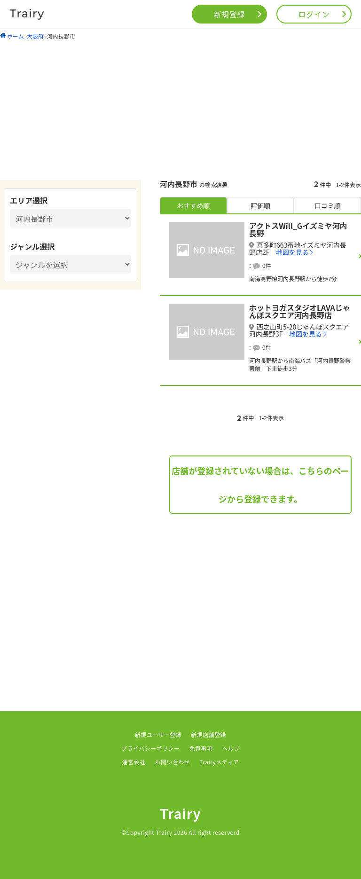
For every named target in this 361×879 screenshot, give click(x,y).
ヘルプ (231, 748)
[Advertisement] (180, 109)
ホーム (12, 36)
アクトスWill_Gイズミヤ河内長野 (298, 229)
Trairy (180, 813)
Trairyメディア (219, 762)
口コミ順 (327, 205)
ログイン (314, 14)
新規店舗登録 (208, 734)
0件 (266, 265)
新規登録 (229, 14)
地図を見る (292, 252)
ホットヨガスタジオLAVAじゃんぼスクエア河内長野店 (299, 311)
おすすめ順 (193, 205)
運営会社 (134, 762)
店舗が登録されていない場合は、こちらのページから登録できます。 (260, 484)
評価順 (260, 205)
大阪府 (35, 36)
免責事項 (201, 748)
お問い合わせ (172, 762)
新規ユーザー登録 (158, 734)
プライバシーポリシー (150, 748)
